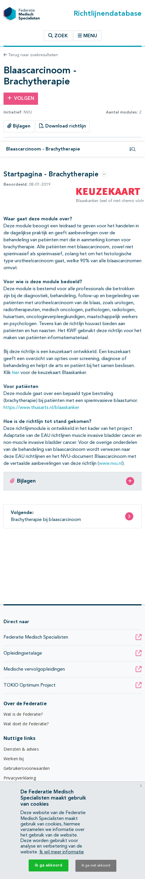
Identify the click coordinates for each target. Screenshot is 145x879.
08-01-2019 (27, 184)
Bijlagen (18, 126)
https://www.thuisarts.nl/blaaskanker (41, 407)
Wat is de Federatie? (23, 714)
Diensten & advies (21, 749)
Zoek (58, 35)
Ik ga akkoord (48, 865)
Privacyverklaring (20, 778)
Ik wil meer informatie (61, 852)
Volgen (20, 98)
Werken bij (14, 758)
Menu (87, 35)
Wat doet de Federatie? (26, 723)
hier (15, 373)
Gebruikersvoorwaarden (27, 768)
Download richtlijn (62, 126)
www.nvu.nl (110, 463)
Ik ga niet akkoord (96, 865)
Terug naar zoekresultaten (31, 55)
